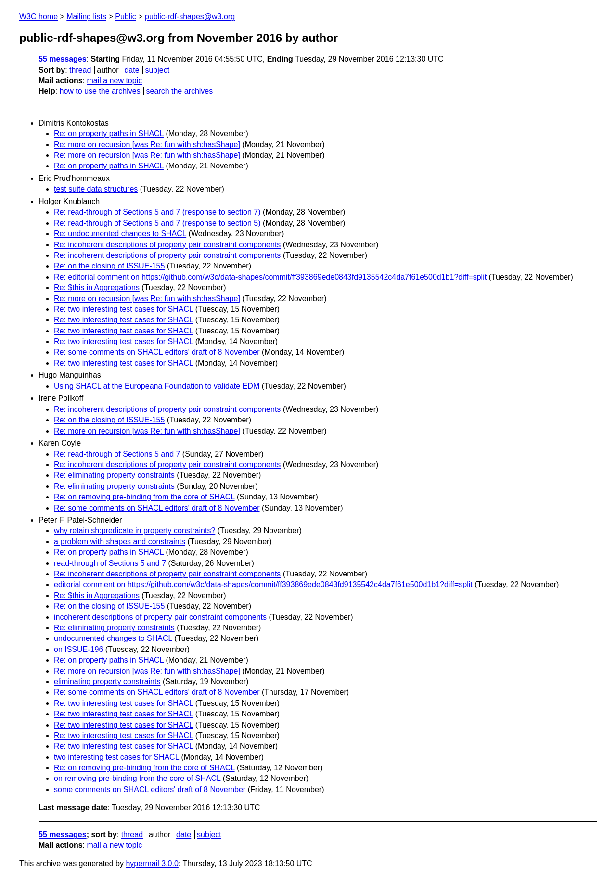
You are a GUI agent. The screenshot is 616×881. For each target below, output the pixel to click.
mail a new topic (114, 81)
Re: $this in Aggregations (97, 287)
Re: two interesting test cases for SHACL (123, 309)
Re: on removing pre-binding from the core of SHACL (144, 497)
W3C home (38, 17)
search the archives (179, 91)
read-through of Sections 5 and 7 (110, 563)
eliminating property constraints (107, 681)
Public (125, 17)
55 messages (62, 59)
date (131, 70)
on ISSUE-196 (78, 649)
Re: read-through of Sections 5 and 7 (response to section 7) (157, 212)
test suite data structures (96, 189)
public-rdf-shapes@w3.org (190, 17)
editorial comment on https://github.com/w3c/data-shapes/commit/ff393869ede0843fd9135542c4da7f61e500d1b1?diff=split (263, 584)
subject (157, 70)
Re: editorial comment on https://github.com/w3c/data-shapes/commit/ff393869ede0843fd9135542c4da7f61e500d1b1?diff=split (270, 277)
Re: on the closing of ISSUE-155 (109, 266)
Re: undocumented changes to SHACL (120, 234)
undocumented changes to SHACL (113, 638)
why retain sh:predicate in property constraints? (134, 530)
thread (80, 70)
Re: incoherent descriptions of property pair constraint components (167, 245)
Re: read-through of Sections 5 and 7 (117, 454)
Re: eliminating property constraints (114, 475)
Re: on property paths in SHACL (109, 133)
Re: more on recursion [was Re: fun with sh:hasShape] (147, 144)
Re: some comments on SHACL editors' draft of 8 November (157, 352)
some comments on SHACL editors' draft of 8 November (149, 789)
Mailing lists (86, 17)
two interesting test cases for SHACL (116, 757)
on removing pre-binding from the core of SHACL (137, 778)
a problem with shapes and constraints (119, 541)
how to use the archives (100, 91)
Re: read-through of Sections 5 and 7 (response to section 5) (157, 223)
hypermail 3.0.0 (152, 863)
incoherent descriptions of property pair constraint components (160, 617)
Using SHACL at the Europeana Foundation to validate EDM (156, 386)
